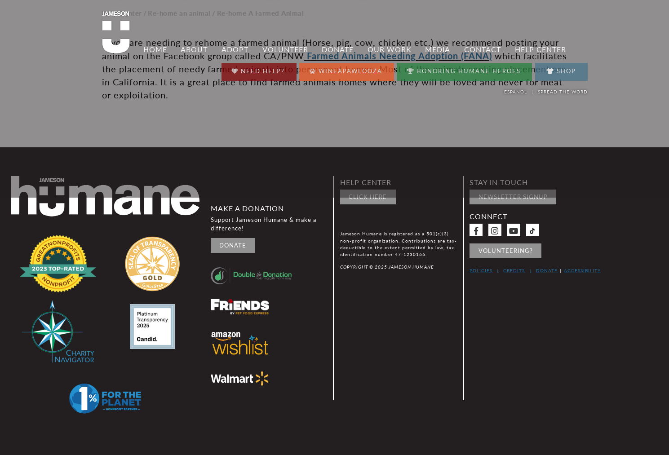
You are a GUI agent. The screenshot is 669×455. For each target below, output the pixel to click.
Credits (514, 270)
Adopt (235, 49)
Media (437, 49)
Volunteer (285, 49)
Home (155, 49)
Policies (481, 270)
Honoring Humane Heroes (464, 69)
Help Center (540, 49)
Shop (561, 71)
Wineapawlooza (346, 69)
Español (515, 91)
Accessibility (582, 270)
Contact (482, 49)
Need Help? (258, 69)
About (194, 49)
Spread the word (563, 91)
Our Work (390, 49)
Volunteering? (505, 250)
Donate (338, 49)
